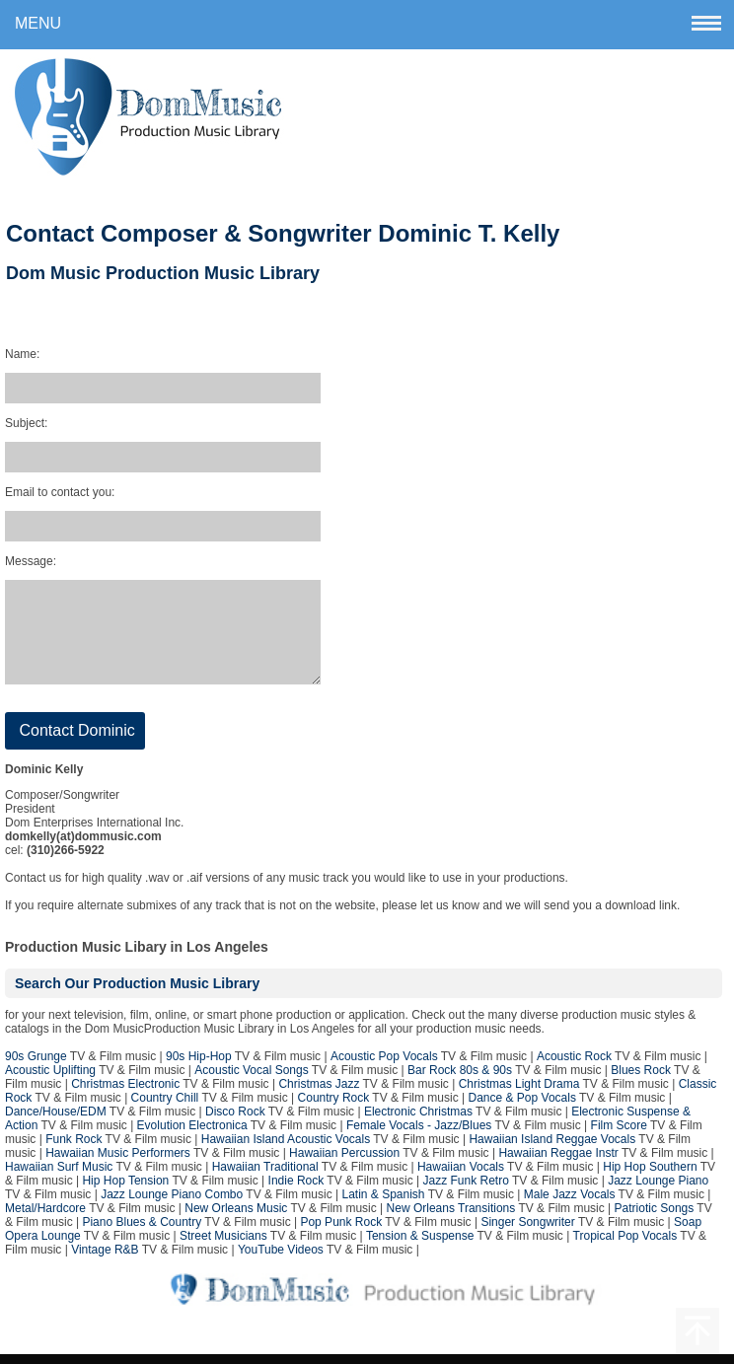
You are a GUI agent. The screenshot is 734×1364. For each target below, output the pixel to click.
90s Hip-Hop (199, 1066)
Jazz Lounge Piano (658, 1190)
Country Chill (165, 1107)
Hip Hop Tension (125, 1190)
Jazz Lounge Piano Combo (172, 1204)
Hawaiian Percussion (344, 1163)
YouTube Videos (281, 1259)
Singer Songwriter (527, 1232)
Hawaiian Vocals (460, 1177)
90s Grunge (36, 1066)
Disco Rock (235, 1121)
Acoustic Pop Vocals (384, 1066)
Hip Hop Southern (650, 1177)
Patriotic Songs (655, 1218)
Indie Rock (296, 1190)
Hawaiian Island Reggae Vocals (552, 1149)
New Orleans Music (235, 1218)
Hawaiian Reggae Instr (558, 1163)
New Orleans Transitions (451, 1218)
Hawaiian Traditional (265, 1177)
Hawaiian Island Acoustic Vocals (285, 1149)
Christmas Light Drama (519, 1094)
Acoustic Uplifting (50, 1080)
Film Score (619, 1135)
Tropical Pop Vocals (625, 1246)
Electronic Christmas (418, 1121)
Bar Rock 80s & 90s (459, 1080)
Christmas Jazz (318, 1094)
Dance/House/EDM (56, 1121)
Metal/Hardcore (45, 1218)
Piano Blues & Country (141, 1232)
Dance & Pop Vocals (522, 1107)
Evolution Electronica (192, 1135)
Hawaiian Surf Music (58, 1177)
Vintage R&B (105, 1259)
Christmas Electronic (125, 1094)
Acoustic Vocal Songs (251, 1080)
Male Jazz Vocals (570, 1204)
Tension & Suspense (420, 1246)
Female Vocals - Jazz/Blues (418, 1135)
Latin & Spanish (382, 1204)
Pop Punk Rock (341, 1232)
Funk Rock (73, 1149)
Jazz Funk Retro (466, 1190)
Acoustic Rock (574, 1066)
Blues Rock (641, 1080)
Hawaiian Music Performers (117, 1163)
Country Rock (334, 1107)
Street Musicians (223, 1246)
